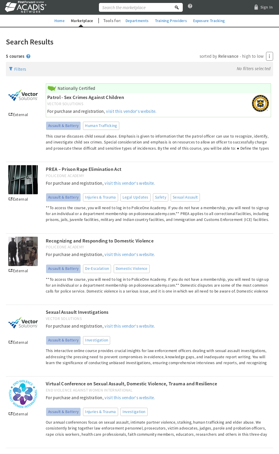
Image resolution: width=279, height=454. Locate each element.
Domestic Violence (132, 268)
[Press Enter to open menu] (269, 56)
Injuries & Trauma (100, 197)
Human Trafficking (101, 125)
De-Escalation (97, 268)
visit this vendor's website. (131, 111)
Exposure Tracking (211, 20)
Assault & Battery (63, 125)
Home (55, 20)
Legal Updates (136, 197)
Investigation (96, 340)
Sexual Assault (185, 197)
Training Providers (171, 20)
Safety (160, 197)
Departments (135, 20)
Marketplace (79, 20)
